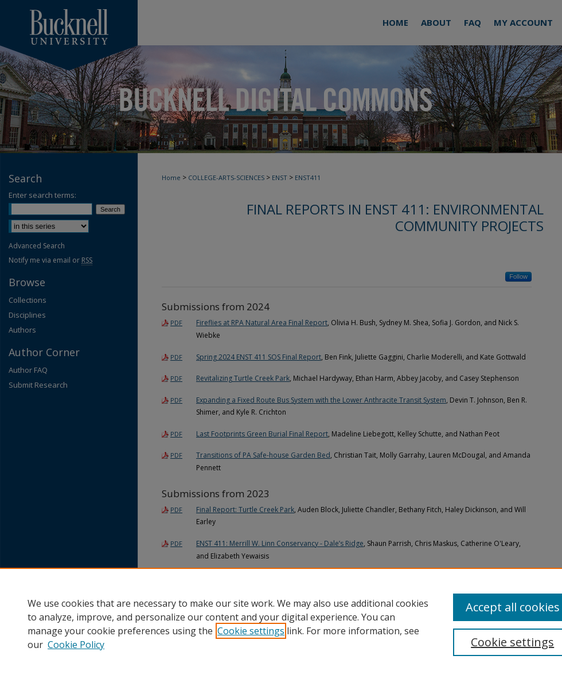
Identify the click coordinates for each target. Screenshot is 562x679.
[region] (281, 623)
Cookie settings (250, 631)
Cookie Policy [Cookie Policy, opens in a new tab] (76, 644)
